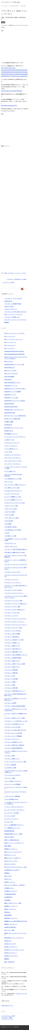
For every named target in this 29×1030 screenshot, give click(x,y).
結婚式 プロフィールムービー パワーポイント (15, 934)
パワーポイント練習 (9, 755)
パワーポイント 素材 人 (10, 682)
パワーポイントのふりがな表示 (12, 727)
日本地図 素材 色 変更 (10, 894)
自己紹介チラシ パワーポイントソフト (14, 949)
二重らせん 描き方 (9, 306)
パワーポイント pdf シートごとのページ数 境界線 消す (15, 556)
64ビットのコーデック (10, 345)
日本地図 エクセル (9, 888)
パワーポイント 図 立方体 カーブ (12, 648)
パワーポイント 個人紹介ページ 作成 (16, 279)
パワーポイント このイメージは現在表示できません (15, 560)
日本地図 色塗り (8, 897)
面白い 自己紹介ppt (9, 961)
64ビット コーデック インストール (13, 314)
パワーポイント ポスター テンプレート (14, 621)
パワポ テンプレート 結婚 (11, 505)
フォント (18, 273)
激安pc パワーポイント (10, 909)
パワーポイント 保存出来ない (12, 636)
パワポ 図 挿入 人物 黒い (10, 526)
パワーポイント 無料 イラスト (12, 660)
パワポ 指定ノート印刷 (10, 536)
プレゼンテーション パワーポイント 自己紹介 (15, 788)
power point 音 (8, 379)
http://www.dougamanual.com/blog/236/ (14, 354)
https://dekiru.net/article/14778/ (9, 105)
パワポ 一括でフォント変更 (11, 517)
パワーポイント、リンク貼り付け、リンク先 (15, 721)
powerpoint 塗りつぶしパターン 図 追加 (14, 400)
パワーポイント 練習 (9, 685)
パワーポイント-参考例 (10, 703)
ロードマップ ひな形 (8, 282)
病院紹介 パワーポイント (10, 924)
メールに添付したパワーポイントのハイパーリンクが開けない (15, 803)
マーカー (24, 273)
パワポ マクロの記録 (9, 511)
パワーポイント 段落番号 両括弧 (12, 303)
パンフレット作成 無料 (10, 764)
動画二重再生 (7, 846)
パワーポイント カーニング (11, 579)
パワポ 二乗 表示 (8, 520)
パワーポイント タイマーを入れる (13, 298)
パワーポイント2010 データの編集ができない (15, 714)
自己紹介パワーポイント (10, 952)
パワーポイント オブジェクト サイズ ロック (15, 564)
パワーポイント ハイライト (11, 615)
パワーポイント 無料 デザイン (12, 666)
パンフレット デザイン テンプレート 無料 (15, 761)
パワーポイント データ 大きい (12, 612)
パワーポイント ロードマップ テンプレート (15, 624)
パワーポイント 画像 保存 (11, 672)
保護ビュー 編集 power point (11, 840)
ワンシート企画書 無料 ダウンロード (13, 825)
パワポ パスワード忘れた (10, 508)
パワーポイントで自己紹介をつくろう (14, 724)
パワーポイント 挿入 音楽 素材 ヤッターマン (16, 654)
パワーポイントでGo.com (10, 2)
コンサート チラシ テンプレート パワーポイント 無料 (15, 467)
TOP (10, 5)
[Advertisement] (14, 46)
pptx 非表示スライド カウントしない (13, 427)
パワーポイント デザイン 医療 (12, 606)
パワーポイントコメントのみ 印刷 (13, 733)
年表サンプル (7, 879)
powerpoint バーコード (10, 394)
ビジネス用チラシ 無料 (10, 767)
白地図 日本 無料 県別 (10, 927)
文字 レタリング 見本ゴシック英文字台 (14, 885)
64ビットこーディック (10, 342)
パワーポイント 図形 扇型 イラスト (13, 651)
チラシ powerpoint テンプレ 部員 (12, 478)
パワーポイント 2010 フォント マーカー (14, 552)
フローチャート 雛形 (9, 778)
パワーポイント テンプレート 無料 (13, 600)
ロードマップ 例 (8, 821)
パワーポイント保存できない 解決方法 (14, 745)
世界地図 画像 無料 (9, 831)
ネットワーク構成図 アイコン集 (12, 496)
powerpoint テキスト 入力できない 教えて (15, 388)
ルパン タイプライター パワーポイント (14, 809)
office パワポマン (8, 361)
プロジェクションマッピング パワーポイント (15, 792)
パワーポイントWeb (6, 1017)
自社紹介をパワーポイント (11, 955)
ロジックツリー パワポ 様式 (11, 812)
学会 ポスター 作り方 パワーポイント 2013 (15, 867)
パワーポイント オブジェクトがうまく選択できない (15, 568)
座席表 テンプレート (9, 882)
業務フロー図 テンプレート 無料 (12, 903)
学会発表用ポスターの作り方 (11, 870)
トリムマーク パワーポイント (12, 493)
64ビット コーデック (9, 336)
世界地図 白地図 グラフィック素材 (13, 834)
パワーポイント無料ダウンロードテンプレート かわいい (15, 752)
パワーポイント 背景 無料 (11, 688)
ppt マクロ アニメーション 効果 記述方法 (15, 415)
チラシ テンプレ (8, 481)
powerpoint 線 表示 (9, 403)
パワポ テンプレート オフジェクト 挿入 (14, 502)
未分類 (3, 22)
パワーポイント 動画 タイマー (12, 645)
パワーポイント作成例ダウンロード (13, 742)
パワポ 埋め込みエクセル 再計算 (12, 529)
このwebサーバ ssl (9, 439)
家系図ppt (6, 873)
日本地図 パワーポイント (10, 891)
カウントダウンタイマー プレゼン (13, 460)
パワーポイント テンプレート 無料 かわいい (15, 603)
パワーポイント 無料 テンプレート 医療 (14, 663)
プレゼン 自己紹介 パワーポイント (13, 781)
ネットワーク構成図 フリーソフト (13, 499)
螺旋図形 (6, 322)
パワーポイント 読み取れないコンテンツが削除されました (15, 699)
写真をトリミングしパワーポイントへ (14, 843)
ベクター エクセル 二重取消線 (12, 796)
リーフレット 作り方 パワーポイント (13, 806)
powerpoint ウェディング (10, 385)
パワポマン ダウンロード (10, 309)
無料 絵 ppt (7, 912)
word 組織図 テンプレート (11, 433)
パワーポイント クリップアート (12, 582)
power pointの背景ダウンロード (12, 382)
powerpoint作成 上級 (9, 412)
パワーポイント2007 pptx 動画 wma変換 (14, 706)
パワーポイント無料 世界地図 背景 (13, 748)
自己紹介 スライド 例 (9, 943)
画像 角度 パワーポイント (11, 918)
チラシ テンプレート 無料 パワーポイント (15, 484)
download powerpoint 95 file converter (14, 351)
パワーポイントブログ (7, 1019)
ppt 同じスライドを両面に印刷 (12, 418)
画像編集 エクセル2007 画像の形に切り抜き (15, 921)
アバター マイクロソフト (10, 445)
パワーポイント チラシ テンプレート (13, 593)
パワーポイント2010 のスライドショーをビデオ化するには (15, 709)
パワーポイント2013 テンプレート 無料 (14, 718)
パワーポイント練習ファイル (11, 758)
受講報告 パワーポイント (10, 849)
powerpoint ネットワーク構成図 (12, 391)
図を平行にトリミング (10, 855)
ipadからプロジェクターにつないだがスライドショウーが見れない (15, 357)
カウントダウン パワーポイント (12, 457)
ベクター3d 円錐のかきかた (11, 799)
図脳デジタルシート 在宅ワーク (12, 858)
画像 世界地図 (8, 915)
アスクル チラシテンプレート (12, 442)
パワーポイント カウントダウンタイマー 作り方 (15, 575)
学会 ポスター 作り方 (9, 864)
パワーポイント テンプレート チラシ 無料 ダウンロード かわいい (16, 596)
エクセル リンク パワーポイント (12, 454)
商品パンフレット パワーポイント (13, 852)
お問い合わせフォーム (7, 1005)
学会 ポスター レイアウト (11, 861)
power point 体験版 (9, 376)
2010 (5, 273)
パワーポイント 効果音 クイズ (12, 317)
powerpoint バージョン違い (11, 397)
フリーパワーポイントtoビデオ (12, 775)
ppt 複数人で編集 (8, 421)
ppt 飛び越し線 (8, 301)
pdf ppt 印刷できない (9, 367)
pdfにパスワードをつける (10, 373)
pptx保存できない (8, 430)
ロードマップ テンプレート (11, 818)
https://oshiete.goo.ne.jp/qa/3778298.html (11, 90)
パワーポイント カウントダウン (12, 572)
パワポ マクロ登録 (9, 514)
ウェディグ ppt (8, 451)
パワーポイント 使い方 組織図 (12, 633)
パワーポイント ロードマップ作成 (13, 627)
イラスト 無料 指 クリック (11, 448)
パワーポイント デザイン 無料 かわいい (14, 609)
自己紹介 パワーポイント (10, 946)
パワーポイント (12, 273)
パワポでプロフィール (10, 543)
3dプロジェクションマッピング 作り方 (14, 333)
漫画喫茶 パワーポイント (10, 906)
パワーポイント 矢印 (9, 675)
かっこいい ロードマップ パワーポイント (15, 436)
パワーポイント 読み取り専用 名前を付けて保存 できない (15, 694)
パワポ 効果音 (8, 523)
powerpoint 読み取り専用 (10, 406)
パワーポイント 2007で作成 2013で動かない (15, 549)
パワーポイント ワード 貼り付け (12, 630)
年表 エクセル (8, 876)
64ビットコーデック (9, 348)
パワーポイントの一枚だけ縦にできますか (15, 311)
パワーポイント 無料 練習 (11, 669)
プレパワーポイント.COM (8, 1016)
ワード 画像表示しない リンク (12, 828)
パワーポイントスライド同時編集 (13, 736)
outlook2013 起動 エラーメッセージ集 (14, 364)
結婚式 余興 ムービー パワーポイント (14, 937)
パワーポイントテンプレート (11, 739)
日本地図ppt (7, 900)
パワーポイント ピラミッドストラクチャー (15, 319)
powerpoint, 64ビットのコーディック (13, 409)
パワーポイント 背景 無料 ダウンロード (14, 691)
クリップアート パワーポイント (12, 463)
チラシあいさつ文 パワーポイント (13, 490)
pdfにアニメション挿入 (10, 370)
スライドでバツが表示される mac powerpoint (13, 475)
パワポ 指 (6, 532)
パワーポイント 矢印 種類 (11, 678)
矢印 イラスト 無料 (9, 930)
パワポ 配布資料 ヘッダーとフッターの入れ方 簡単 (15, 539)
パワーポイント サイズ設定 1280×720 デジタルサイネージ (15, 586)
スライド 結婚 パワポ (9, 471)
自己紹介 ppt (7, 940)
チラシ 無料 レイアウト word (11, 487)
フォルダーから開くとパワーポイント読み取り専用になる (15, 771)
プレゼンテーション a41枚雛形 (12, 784)
